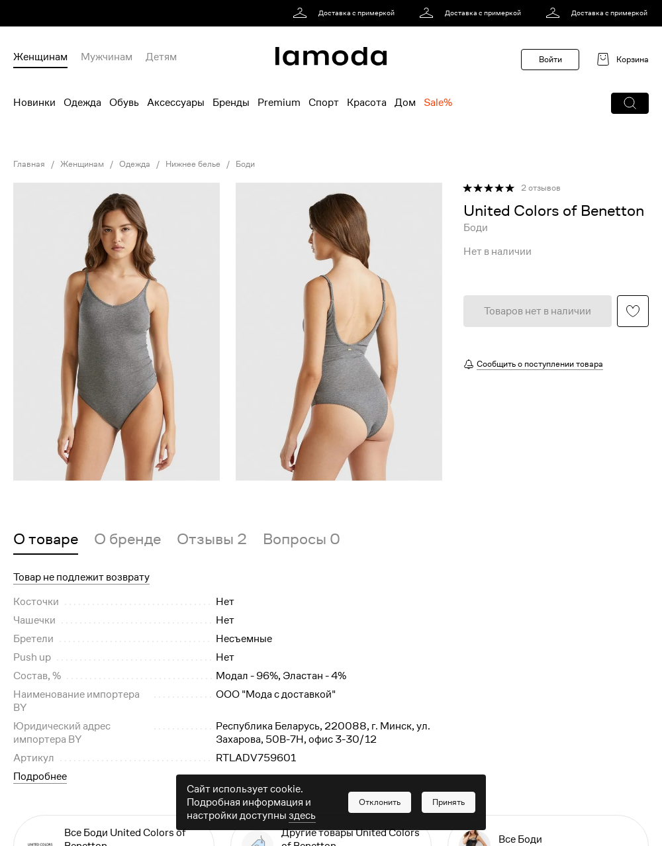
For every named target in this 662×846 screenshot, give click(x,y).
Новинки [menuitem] (34, 102)
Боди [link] (245, 164)
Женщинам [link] (82, 164)
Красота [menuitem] (367, 102)
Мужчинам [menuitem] (106, 57)
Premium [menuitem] (279, 102)
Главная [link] (29, 164)
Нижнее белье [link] (193, 164)
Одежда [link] (134, 164)
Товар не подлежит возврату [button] (81, 577)
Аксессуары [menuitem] (176, 102)
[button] (630, 103)
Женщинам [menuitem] (40, 57)
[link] (346, 13)
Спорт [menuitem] (323, 102)
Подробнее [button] (40, 776)
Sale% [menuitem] (438, 102)
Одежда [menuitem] (82, 102)
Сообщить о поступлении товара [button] (540, 363)
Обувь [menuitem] (124, 102)
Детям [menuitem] (161, 57)
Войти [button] (550, 59)
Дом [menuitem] (405, 102)
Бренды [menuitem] (231, 102)
